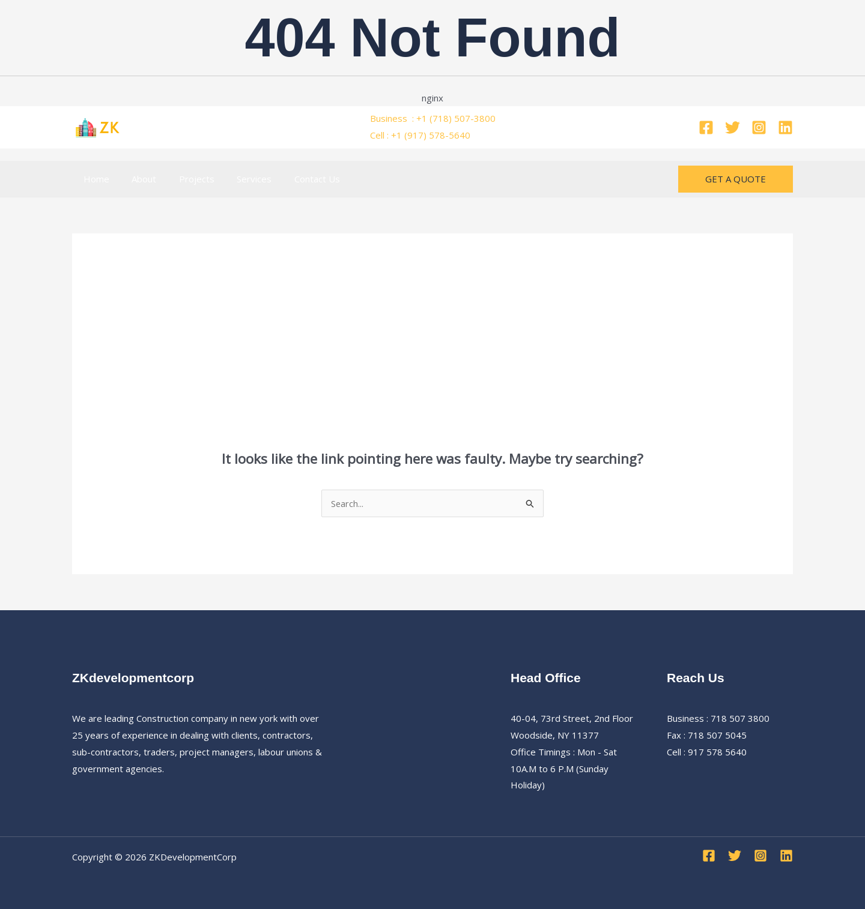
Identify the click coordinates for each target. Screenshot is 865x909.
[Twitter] (732, 127)
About (137, 179)
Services (238, 179)
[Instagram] (758, 127)
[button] (735, 179)
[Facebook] (706, 127)
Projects (185, 179)
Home (94, 179)
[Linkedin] (785, 127)
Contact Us (297, 179)
